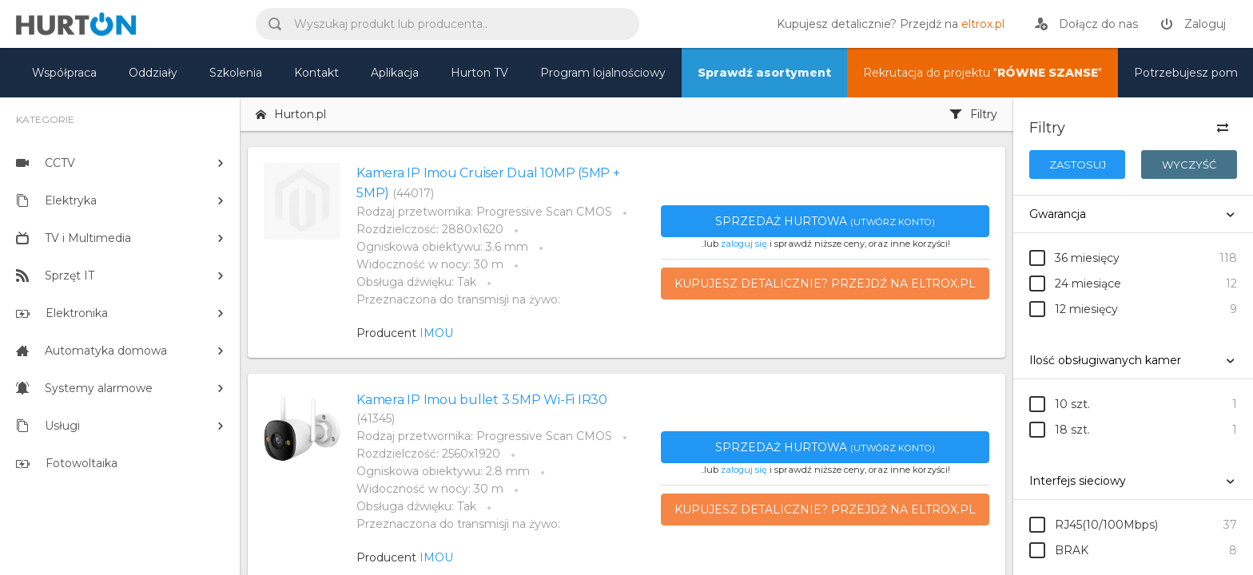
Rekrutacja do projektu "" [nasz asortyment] (982, 72)
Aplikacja (395, 72)
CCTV (45, 163)
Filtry (973, 114)
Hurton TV (479, 72)
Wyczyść (1189, 164)
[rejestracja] (1086, 24)
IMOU (436, 333)
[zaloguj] (1193, 24)
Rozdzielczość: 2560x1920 (428, 453)
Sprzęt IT (55, 275)
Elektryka (56, 200)
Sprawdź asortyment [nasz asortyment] (764, 72)
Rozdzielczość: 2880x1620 (429, 229)
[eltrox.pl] (887, 24)
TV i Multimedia (73, 238)
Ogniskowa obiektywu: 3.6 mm (442, 247)
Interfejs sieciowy (1077, 481)
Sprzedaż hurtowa (825, 221)
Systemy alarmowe (84, 388)
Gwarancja (1057, 214)
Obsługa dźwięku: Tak (416, 282)
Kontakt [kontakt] (316, 72)
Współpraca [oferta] (64, 72)
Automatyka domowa (91, 350)
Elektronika (62, 313)
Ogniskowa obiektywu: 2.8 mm (443, 471)
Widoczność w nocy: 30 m (429, 264)
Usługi (48, 425)
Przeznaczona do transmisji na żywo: (458, 299)
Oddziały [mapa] (153, 72)
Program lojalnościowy (603, 72)
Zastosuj (1077, 164)
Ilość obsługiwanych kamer (1105, 360)
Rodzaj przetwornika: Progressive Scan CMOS (484, 211)
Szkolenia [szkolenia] (235, 72)
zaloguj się (744, 243)
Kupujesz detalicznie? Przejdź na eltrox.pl (825, 283)
